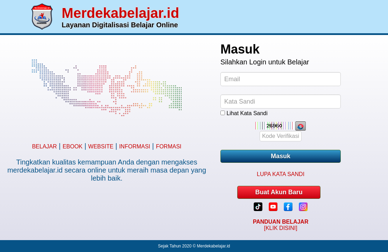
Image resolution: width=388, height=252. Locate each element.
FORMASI (169, 146)
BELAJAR (44, 146)
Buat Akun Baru (278, 192)
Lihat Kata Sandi (246, 113)
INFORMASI (134, 146)
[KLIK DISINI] (281, 225)
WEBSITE (100, 146)
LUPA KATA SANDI (280, 174)
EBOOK (73, 146)
